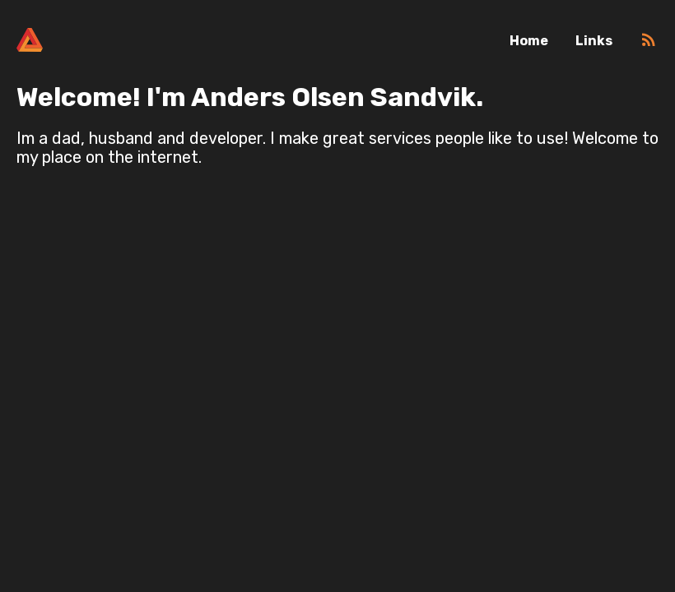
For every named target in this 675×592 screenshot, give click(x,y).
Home (529, 41)
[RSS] (649, 45)
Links (593, 41)
